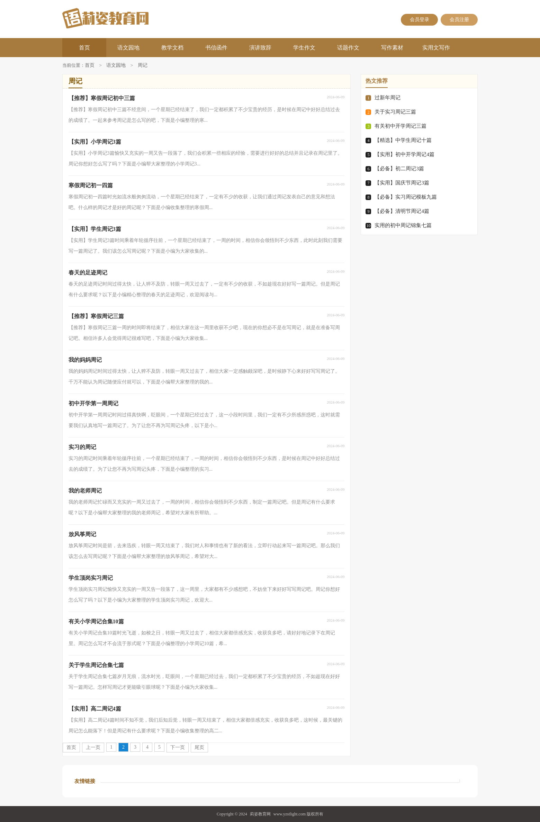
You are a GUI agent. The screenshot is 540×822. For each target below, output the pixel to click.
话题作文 (348, 48)
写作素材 (392, 48)
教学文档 (172, 48)
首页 (84, 48)
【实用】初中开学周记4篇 (404, 154)
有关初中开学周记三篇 (400, 126)
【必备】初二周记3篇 (399, 168)
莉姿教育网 (260, 814)
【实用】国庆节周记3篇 (402, 183)
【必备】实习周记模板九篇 (406, 197)
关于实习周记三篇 (395, 112)
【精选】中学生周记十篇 (403, 140)
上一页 (93, 747)
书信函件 (216, 48)
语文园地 (128, 48)
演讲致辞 (260, 48)
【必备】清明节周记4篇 (402, 211)
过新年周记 (387, 97)
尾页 (199, 747)
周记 (142, 65)
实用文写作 (436, 48)
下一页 (177, 747)
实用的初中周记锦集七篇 (403, 225)
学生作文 (304, 48)
